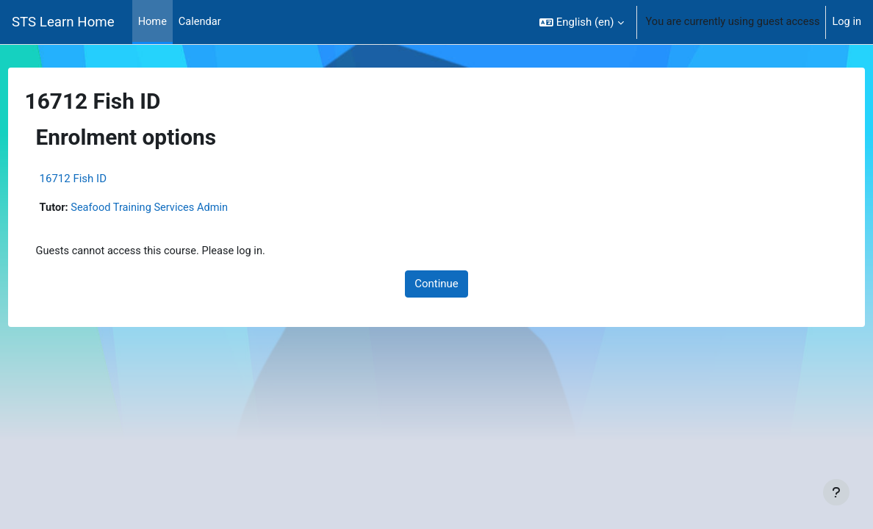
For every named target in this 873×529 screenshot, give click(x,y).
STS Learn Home (63, 22)
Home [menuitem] (153, 22)
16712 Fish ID (100, 178)
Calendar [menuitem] (201, 22)
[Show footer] (836, 492)
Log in (846, 22)
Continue (436, 285)
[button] (576, 22)
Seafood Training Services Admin (180, 208)
